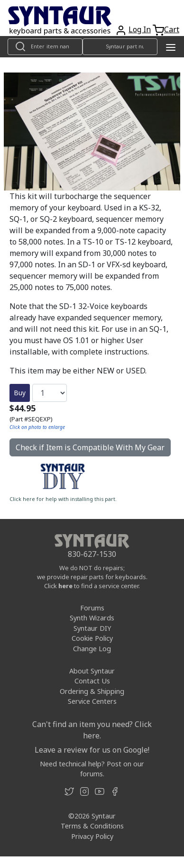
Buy (20, 392)
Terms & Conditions (92, 825)
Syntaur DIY (92, 628)
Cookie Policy (92, 638)
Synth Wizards (92, 617)
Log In (140, 29)
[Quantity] (49, 393)
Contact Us (92, 680)
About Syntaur (92, 670)
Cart (171, 29)
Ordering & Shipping (92, 691)
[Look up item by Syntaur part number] (120, 46)
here (65, 586)
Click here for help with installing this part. (63, 499)
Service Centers (92, 701)
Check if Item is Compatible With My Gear (90, 447)
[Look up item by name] (45, 46)
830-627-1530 (92, 554)
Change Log (92, 648)
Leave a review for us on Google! (92, 750)
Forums (92, 607)
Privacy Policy (92, 836)
